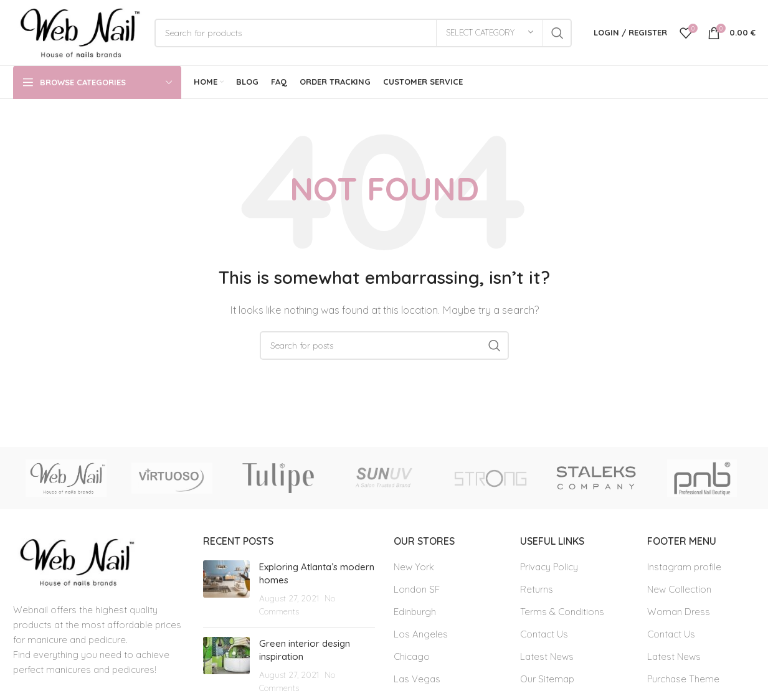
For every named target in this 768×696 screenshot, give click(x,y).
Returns (536, 589)
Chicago (412, 656)
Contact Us (544, 634)
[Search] (363, 33)
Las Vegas (417, 679)
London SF (417, 589)
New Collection (679, 589)
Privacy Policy (549, 567)
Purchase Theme (683, 679)
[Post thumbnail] (226, 589)
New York (414, 567)
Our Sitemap (547, 679)
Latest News (547, 656)
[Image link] (74, 561)
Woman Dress (678, 612)
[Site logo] (77, 31)
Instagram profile (684, 567)
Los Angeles (421, 634)
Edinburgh (415, 612)
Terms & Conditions (562, 612)
